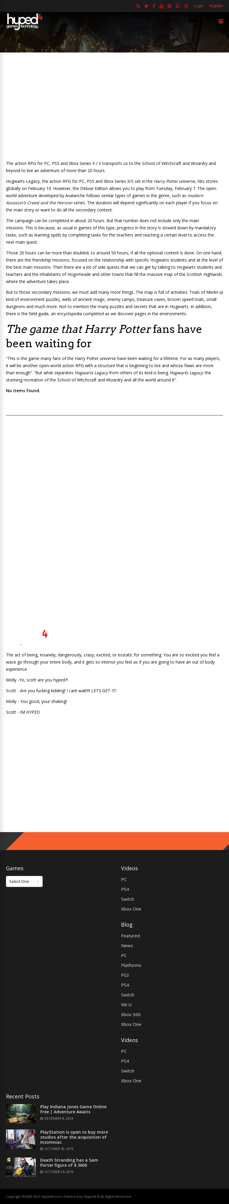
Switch (127, 899)
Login (198, 5)
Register (216, 5)
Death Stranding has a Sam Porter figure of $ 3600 (69, 1162)
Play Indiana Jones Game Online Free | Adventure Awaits (73, 1109)
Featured (130, 936)
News (127, 945)
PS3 (125, 975)
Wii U (126, 1004)
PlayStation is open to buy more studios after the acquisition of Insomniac (74, 1137)
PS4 (125, 889)
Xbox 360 (131, 1014)
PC (124, 879)
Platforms (131, 965)
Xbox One (131, 909)
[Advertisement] (114, 106)
